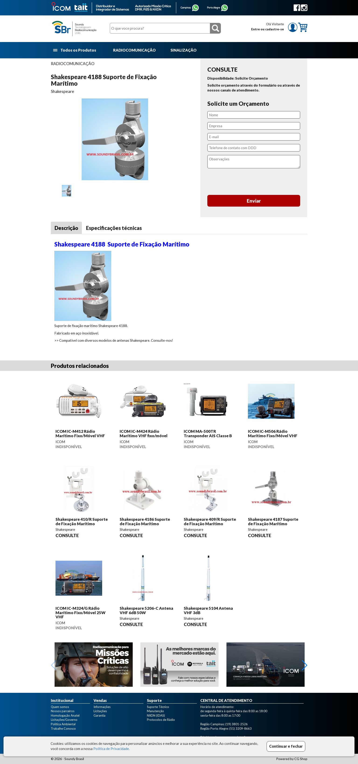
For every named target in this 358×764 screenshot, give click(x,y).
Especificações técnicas (114, 228)
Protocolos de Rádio (161, 720)
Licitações (100, 711)
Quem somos (60, 707)
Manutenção (155, 711)
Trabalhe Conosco (63, 728)
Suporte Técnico (158, 707)
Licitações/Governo (64, 720)
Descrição (66, 228)
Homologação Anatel (65, 715)
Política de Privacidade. (111, 748)
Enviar (254, 201)
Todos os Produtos (75, 50)
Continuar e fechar (286, 746)
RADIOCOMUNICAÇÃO (134, 50)
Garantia (99, 715)
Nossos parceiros (62, 711)
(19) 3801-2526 (236, 724)
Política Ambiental (63, 724)
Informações (102, 707)
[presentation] (253, 182)
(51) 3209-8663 (240, 728)
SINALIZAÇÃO (183, 50)
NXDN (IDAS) (156, 715)
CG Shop (300, 759)
